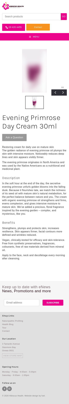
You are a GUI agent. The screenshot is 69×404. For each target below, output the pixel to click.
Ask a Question (11, 135)
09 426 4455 (8, 25)
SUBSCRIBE (53, 302)
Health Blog (7, 324)
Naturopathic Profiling (12, 321)
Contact (30, 25)
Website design (31, 396)
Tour (4, 328)
